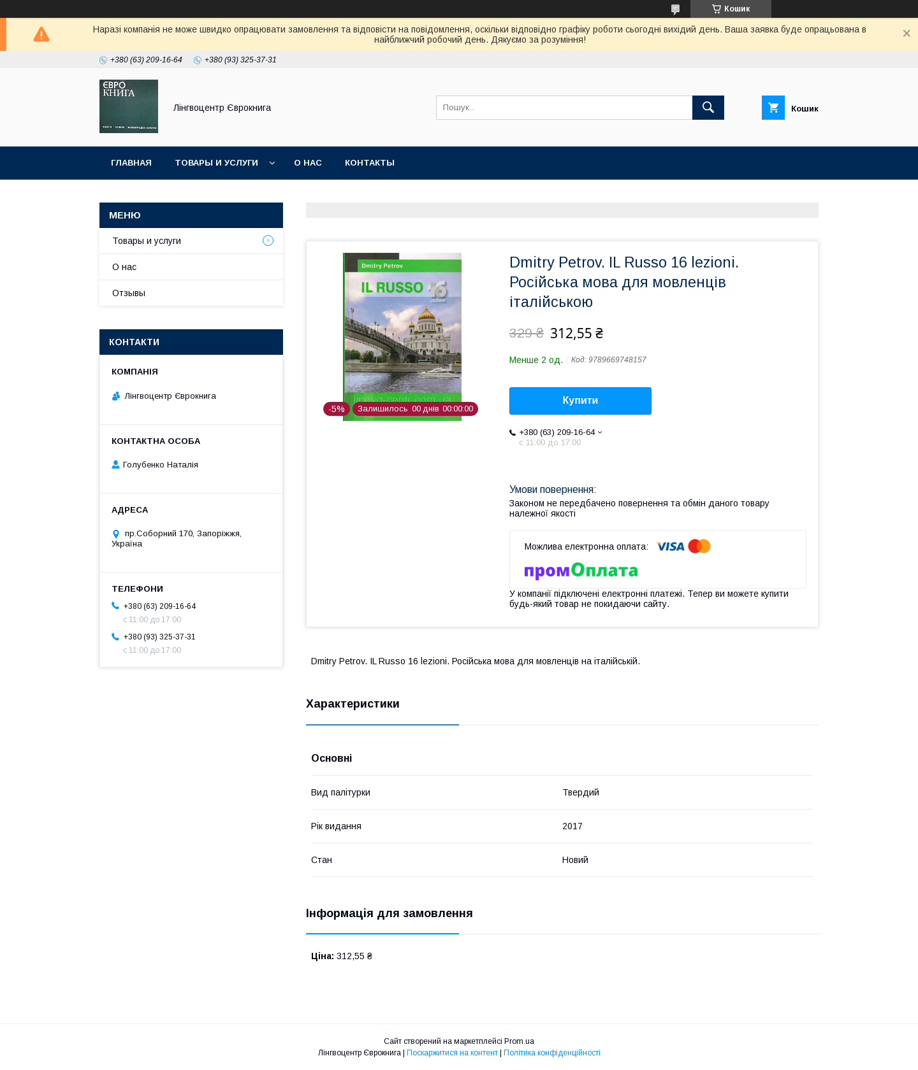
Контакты (370, 163)
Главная (131, 163)
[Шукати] (708, 108)
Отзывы (128, 293)
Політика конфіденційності (552, 1052)
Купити (581, 400)
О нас (308, 163)
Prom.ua (519, 1041)
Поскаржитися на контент (452, 1052)
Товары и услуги (216, 163)
